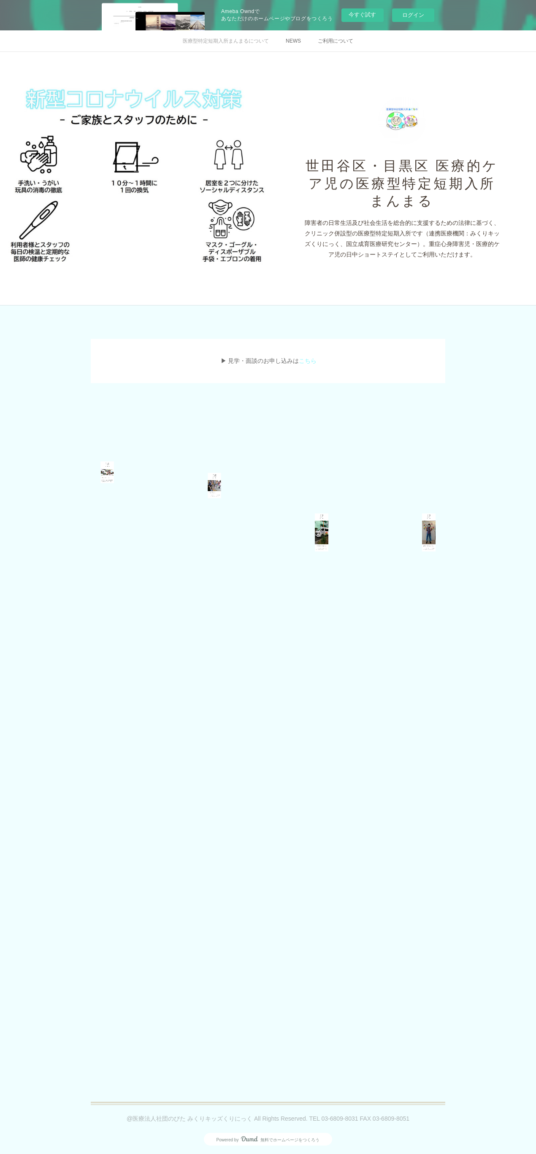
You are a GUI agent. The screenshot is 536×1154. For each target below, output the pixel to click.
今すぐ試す (362, 14)
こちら (308, 360)
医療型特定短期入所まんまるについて (226, 41)
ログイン (413, 15)
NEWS (293, 41)
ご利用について (335, 41)
